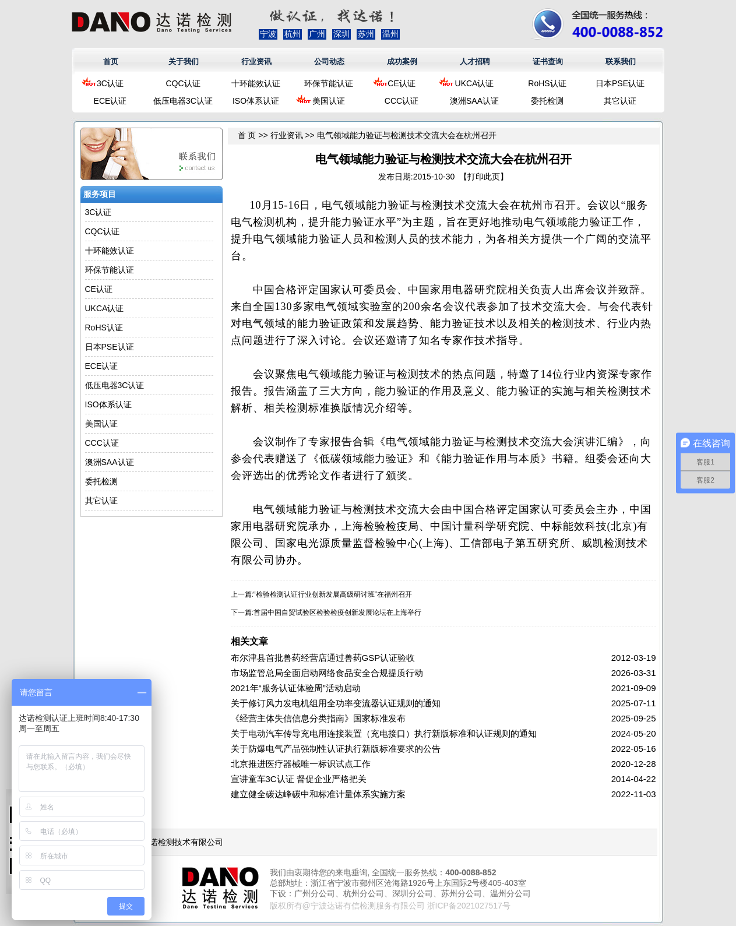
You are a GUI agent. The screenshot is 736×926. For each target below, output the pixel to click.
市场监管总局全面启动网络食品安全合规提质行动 (327, 673)
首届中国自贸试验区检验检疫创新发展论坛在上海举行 (337, 612)
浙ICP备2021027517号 (468, 905)
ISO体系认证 (256, 100)
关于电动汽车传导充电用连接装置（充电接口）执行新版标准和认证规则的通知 (384, 733)
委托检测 (547, 100)
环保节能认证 (328, 83)
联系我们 (620, 61)
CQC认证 (182, 83)
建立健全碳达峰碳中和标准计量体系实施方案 (318, 794)
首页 (110, 61)
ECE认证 (110, 100)
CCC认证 (401, 100)
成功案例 (402, 61)
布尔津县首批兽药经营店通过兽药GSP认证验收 (323, 658)
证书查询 (548, 61)
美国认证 (328, 100)
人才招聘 (475, 61)
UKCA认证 (474, 83)
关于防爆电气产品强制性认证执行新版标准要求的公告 (336, 749)
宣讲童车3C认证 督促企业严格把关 (299, 779)
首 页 (247, 135)
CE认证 (401, 83)
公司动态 (329, 61)
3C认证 (110, 83)
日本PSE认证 (620, 83)
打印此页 (483, 176)
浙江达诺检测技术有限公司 (174, 842)
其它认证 (620, 100)
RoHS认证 (547, 83)
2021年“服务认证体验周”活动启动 (296, 688)
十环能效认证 (255, 83)
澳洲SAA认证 (474, 100)
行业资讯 (256, 61)
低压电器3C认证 (183, 100)
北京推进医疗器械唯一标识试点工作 (301, 764)
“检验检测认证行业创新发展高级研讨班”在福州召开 (332, 594)
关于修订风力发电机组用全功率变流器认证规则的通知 (336, 703)
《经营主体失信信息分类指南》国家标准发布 (318, 718)
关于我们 (183, 61)
